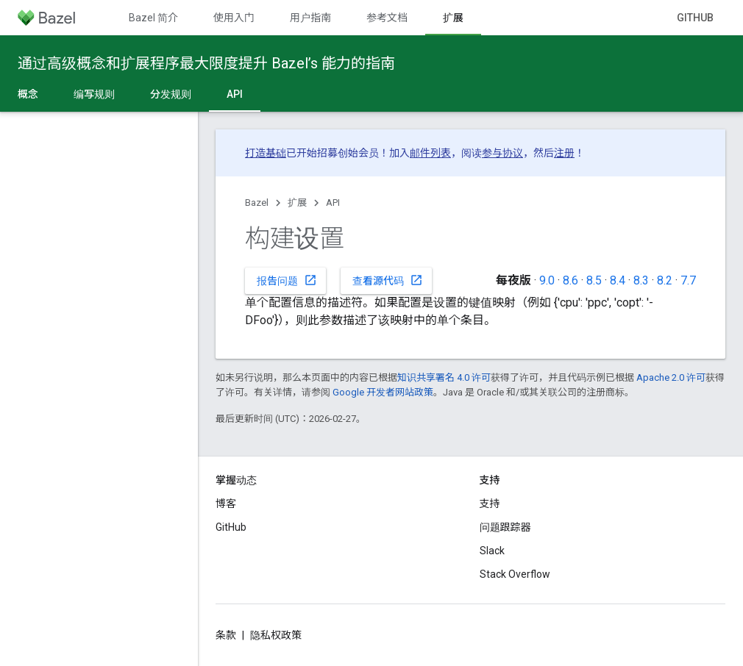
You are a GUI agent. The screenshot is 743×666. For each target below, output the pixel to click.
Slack (492, 550)
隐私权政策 (276, 635)
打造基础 (265, 153)
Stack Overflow (515, 574)
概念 (28, 94)
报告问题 (287, 280)
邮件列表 (430, 153)
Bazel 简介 (153, 18)
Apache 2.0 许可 (670, 377)
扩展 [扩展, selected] (453, 18)
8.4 (617, 280)
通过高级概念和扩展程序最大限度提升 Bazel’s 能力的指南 (206, 63)
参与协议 (502, 153)
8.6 (570, 280)
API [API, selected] (235, 94)
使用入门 (234, 18)
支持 (490, 503)
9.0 (547, 280)
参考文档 (387, 18)
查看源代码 (387, 280)
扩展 (297, 202)
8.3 (641, 280)
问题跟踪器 (505, 527)
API (333, 202)
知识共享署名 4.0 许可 (444, 377)
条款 (226, 635)
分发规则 (170, 94)
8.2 (664, 280)
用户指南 (310, 18)
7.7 (688, 280)
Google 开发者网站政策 (383, 392)
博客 (226, 503)
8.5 (594, 280)
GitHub (695, 18)
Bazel (257, 202)
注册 (564, 153)
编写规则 (94, 94)
